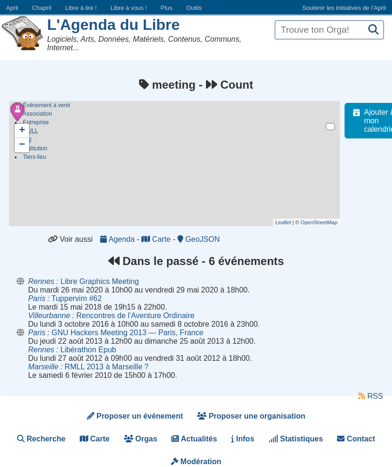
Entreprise (36, 122)
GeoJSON (198, 239)
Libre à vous (129, 7)
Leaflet (288, 222)
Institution (35, 151)
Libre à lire (81, 7)
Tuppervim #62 (65, 298)
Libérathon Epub (72, 350)
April (12, 7)
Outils (194, 7)
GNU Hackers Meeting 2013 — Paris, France (115, 333)
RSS (370, 396)
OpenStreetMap (324, 222)
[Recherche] (373, 30)
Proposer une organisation (251, 416)
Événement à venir (46, 105)
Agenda (118, 239)
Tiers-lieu (34, 159)
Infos (242, 439)
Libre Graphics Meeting (83, 281)
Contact (356, 439)
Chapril (42, 7)
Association (37, 113)
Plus (166, 7)
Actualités (194, 439)
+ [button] (22, 131)
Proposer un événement (135, 416)
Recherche (41, 439)
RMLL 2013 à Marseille (88, 367)
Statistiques (296, 439)
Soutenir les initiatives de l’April (344, 7)
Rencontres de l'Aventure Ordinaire (111, 315)
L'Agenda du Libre (113, 24)
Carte (157, 239)
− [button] (22, 145)
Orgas (141, 439)
